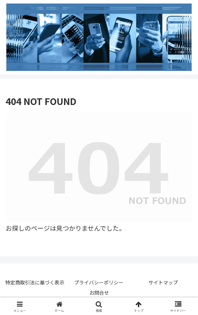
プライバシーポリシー (98, 282)
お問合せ (99, 292)
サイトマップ (163, 282)
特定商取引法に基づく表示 (34, 282)
